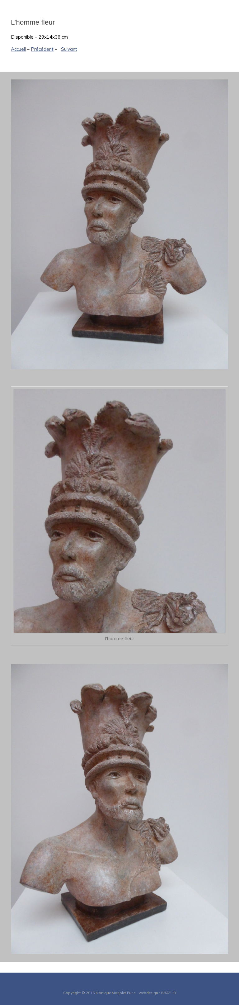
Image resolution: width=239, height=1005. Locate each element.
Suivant (69, 49)
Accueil (18, 49)
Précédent (42, 49)
